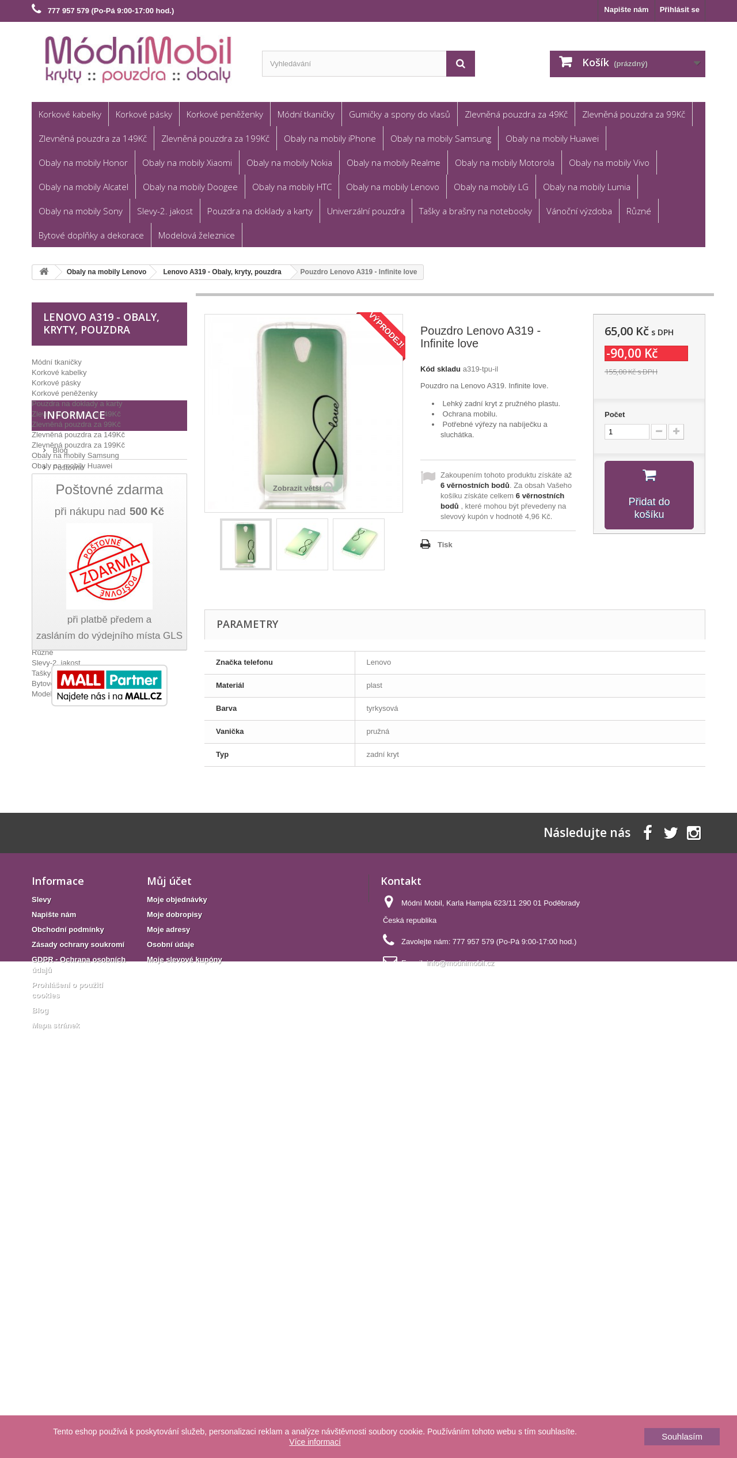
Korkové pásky (144, 114)
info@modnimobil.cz (460, 1323)
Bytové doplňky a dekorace (91, 235)
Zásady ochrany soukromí (78, 1304)
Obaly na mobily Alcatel (83, 186)
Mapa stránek (55, 1385)
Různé (638, 211)
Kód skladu (440, 369)
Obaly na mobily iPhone (330, 138)
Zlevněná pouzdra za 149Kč (93, 138)
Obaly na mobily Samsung (440, 138)
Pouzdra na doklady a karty (260, 211)
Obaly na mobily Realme (393, 162)
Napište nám (626, 9)
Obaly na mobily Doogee (190, 186)
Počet (615, 414)
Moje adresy (168, 1289)
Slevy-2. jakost (165, 211)
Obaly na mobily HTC (292, 186)
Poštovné (67, 779)
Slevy (41, 1259)
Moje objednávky (177, 1259)
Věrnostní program (83, 831)
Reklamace (70, 796)
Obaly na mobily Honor (83, 162)
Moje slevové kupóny (184, 1319)
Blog (59, 762)
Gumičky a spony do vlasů (399, 114)
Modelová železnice (196, 235)
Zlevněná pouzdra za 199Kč (215, 138)
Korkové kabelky (70, 114)
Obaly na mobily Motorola (504, 162)
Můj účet (169, 1241)
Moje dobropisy (174, 1274)
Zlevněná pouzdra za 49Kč (516, 114)
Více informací (314, 1441)
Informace (74, 731)
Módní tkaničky (306, 114)
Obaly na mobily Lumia (586, 186)
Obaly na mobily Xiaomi (187, 162)
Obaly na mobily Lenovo (392, 186)
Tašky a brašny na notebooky (475, 211)
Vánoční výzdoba (579, 211)
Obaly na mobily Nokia (289, 162)
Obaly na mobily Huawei (552, 138)
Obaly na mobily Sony (81, 211)
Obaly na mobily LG (491, 186)
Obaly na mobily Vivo (609, 162)
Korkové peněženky (225, 114)
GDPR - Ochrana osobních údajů (106, 848)
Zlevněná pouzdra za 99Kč (633, 114)
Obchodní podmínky (85, 813)
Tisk (445, 544)
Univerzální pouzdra (366, 211)
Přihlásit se (680, 9)
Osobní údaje (170, 1304)
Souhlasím (682, 1436)
